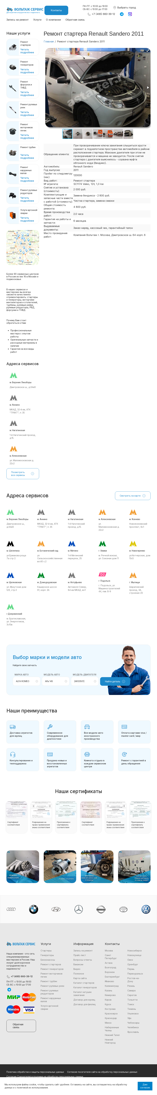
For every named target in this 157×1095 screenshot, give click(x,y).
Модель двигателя (84, 674)
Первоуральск (135, 973)
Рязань (131, 986)
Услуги (37, 19)
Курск (108, 1004)
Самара (131, 990)
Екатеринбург (112, 976)
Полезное (78, 973)
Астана (108, 963)
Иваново (109, 981)
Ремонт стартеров (51, 964)
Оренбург (132, 964)
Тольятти (132, 999)
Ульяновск (133, 1013)
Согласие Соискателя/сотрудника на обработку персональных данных (44, 1076)
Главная (49, 41)
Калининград (112, 986)
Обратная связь (75, 19)
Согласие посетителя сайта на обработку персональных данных (102, 1072)
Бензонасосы (48, 959)
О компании (53, 19)
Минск (108, 1022)
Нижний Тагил (112, 1035)
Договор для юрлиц (84, 999)
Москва (109, 950)
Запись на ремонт (17, 19)
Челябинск (133, 1027)
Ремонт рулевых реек (52, 986)
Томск (130, 1004)
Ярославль (133, 1032)
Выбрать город (124, 7)
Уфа (129, 1018)
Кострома (110, 1009)
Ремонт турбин (49, 981)
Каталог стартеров (83, 983)
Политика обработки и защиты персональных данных (35, 1072)
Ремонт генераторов (52, 969)
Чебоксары (133, 1022)
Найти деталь (115, 681)
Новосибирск (134, 950)
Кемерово (110, 995)
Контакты (56, 10)
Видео (76, 969)
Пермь (130, 969)
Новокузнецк (134, 955)
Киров (108, 999)
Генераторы (47, 955)
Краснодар (111, 1018)
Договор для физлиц (84, 1004)
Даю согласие (145, 1086)
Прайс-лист (79, 955)
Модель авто (52, 674)
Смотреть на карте (133, 496)
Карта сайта (80, 978)
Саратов (132, 995)
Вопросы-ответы (82, 959)
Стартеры (46, 950)
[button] (147, 50)
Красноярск (111, 1013)
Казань (108, 990)
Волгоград (110, 967)
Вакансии (78, 964)
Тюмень (131, 1009)
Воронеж (110, 972)
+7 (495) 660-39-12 (101, 14)
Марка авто (22, 674)
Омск (130, 959)
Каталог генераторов (85, 987)
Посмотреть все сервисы (22, 474)
